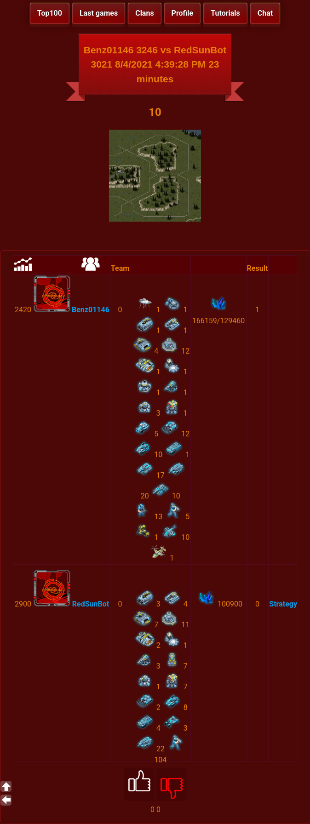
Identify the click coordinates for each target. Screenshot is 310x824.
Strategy (283, 604)
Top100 (49, 13)
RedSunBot (90, 604)
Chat (265, 13)
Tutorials (225, 13)
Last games (99, 13)
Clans (144, 13)
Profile (183, 13)
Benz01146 (90, 309)
